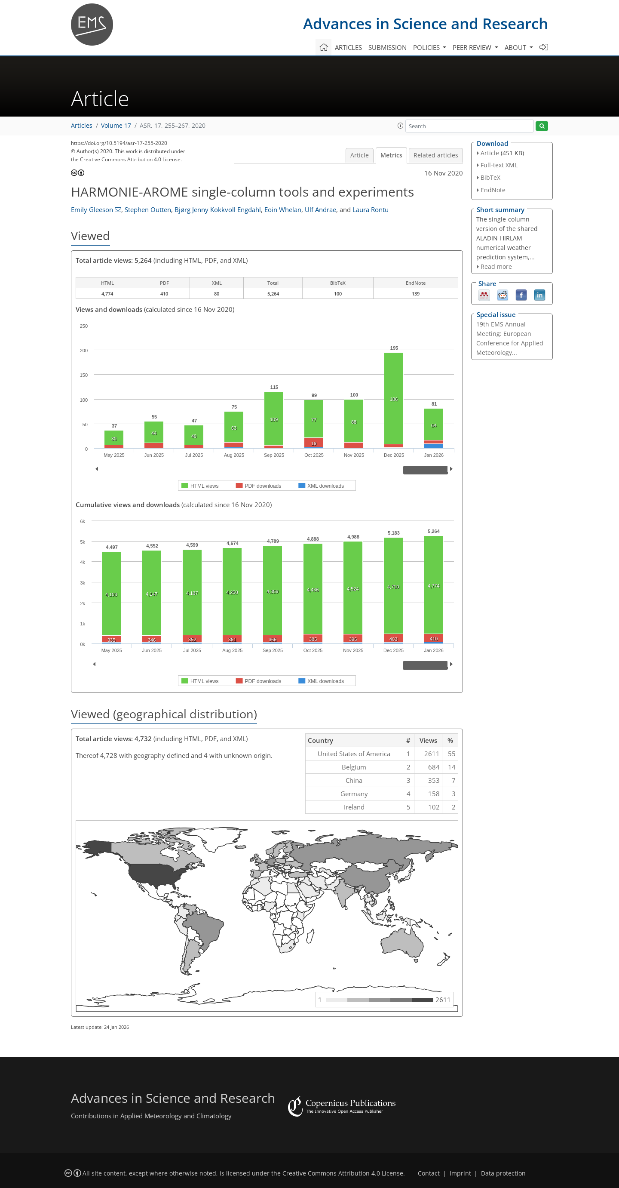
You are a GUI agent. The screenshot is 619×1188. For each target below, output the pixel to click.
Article (359, 155)
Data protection (503, 1173)
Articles (348, 47)
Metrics (391, 155)
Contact (429, 1173)
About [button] (516, 47)
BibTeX (490, 177)
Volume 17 (116, 125)
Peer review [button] (473, 47)
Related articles (436, 155)
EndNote (493, 190)
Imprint (460, 1173)
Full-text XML (499, 165)
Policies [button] (427, 47)
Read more (496, 266)
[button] (401, 125)
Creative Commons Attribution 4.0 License (342, 1173)
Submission (387, 47)
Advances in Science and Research (425, 23)
